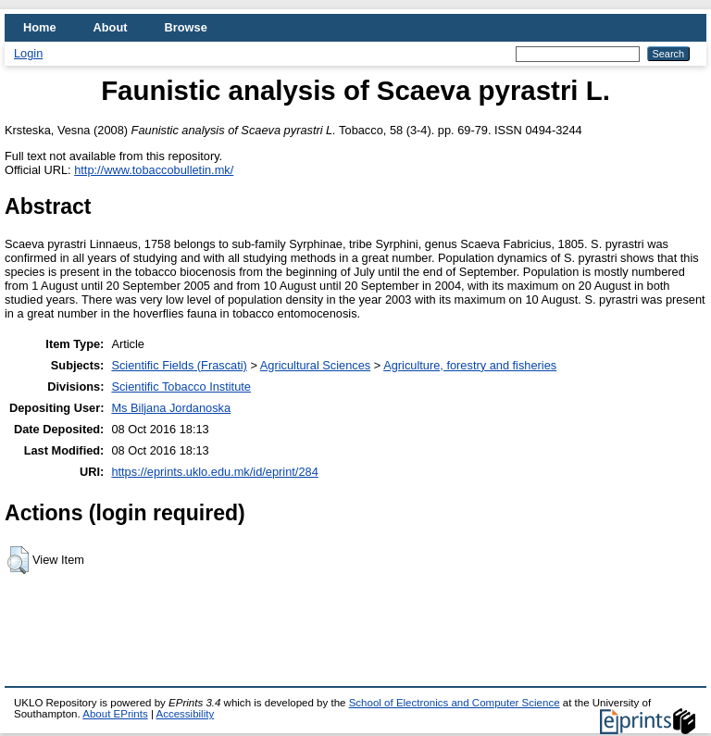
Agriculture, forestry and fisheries (469, 365)
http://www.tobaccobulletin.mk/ (153, 170)
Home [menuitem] (39, 27)
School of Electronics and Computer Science (454, 702)
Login (28, 53)
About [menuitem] (111, 27)
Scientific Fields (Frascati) (178, 365)
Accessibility (185, 713)
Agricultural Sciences (315, 365)
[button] (18, 560)
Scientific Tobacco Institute (181, 386)
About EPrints (114, 713)
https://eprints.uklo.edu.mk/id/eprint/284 (214, 472)
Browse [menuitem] (186, 27)
